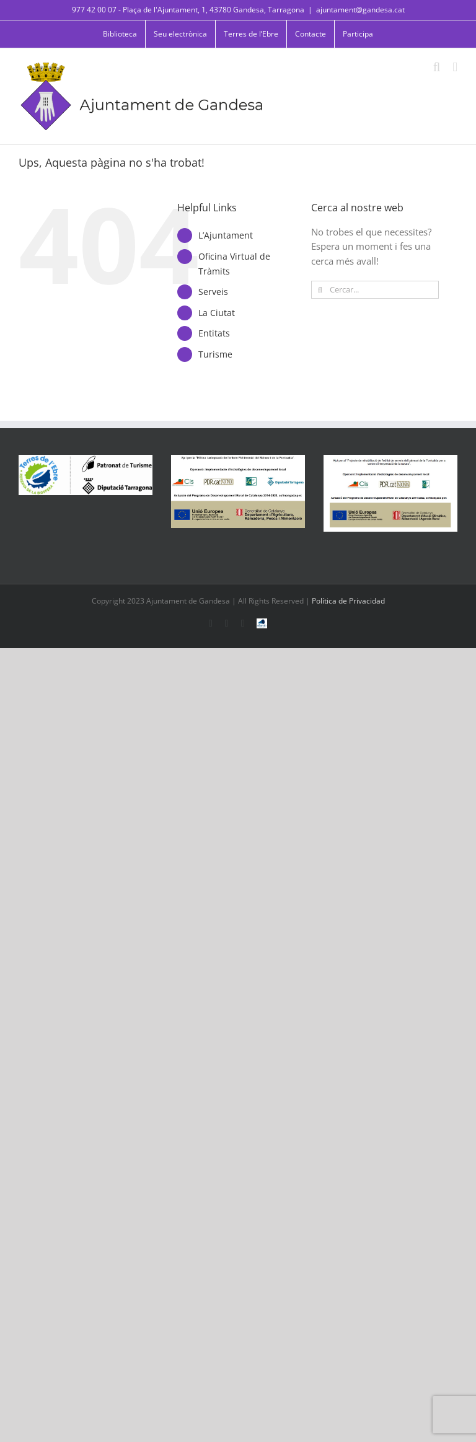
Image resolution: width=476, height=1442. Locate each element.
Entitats (214, 333)
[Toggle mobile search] (437, 67)
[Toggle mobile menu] (454, 67)
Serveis (213, 291)
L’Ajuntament (225, 235)
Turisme (215, 354)
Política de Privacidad (348, 601)
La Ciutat (216, 313)
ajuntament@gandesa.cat (360, 9)
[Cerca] (320, 290)
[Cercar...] (375, 290)
